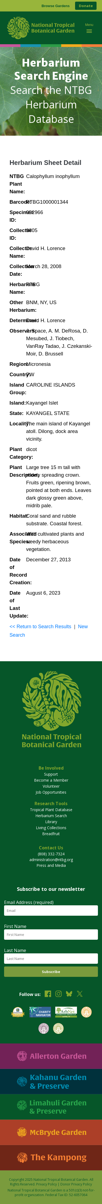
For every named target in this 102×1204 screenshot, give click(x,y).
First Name (15, 926)
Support (51, 774)
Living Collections (51, 827)
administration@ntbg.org (51, 859)
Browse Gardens (56, 6)
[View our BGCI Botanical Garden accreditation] (86, 1013)
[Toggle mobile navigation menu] (89, 28)
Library (51, 821)
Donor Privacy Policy (76, 1184)
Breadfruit (51, 833)
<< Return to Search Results (40, 626)
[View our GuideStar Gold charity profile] (18, 1013)
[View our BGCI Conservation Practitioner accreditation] (43, 1029)
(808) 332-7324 (51, 853)
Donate (86, 5)
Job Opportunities (51, 792)
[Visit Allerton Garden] (51, 1056)
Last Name (15, 950)
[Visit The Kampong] (51, 1157)
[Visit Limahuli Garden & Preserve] (51, 1107)
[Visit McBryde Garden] (51, 1132)
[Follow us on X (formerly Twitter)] (79, 994)
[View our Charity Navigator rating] (40, 1013)
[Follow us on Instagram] (58, 994)
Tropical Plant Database (51, 809)
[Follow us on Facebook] (48, 994)
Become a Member (51, 780)
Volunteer (51, 786)
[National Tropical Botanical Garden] (41, 28)
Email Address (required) (29, 902)
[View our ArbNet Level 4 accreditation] (66, 1013)
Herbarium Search (51, 815)
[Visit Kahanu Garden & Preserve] (51, 1081)
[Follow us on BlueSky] (69, 994)
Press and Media (51, 865)
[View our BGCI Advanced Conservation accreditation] (58, 1029)
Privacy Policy (46, 1184)
